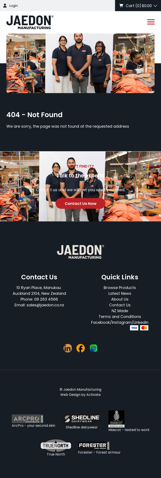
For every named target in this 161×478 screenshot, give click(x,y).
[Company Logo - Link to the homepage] (29, 22)
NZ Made (120, 310)
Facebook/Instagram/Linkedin (119, 322)
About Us (120, 299)
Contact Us (120, 305)
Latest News (119, 293)
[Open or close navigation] (151, 21)
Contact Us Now (80, 203)
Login (13, 5)
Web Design (70, 394)
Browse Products (120, 287)
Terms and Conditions (120, 316)
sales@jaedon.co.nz (45, 305)
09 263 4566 (46, 299)
